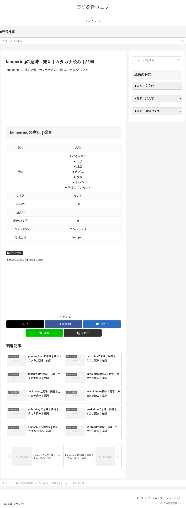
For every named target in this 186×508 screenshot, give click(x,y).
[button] (183, 41)
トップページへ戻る (147, 498)
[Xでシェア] (25, 324)
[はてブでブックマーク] (102, 324)
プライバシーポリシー (171, 498)
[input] (93, 41)
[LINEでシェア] (44, 333)
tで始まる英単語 (35, 260)
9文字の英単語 (14, 253)
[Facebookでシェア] (63, 324)
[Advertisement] (64, 99)
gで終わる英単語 (15, 260)
